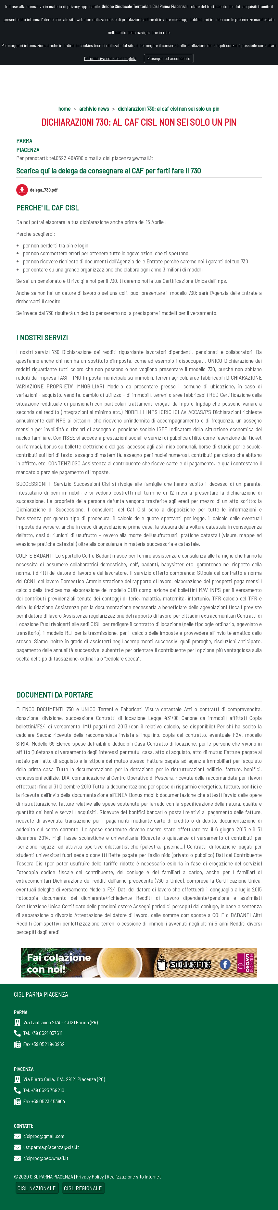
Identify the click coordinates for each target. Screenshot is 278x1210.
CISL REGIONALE (83, 1187)
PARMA (24, 140)
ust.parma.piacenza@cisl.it (51, 1147)
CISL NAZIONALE (37, 1187)
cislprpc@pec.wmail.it (45, 1158)
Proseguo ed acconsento (168, 58)
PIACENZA (27, 149)
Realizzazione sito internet (134, 1176)
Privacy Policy (90, 1176)
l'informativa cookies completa (110, 58)
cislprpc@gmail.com (43, 1136)
